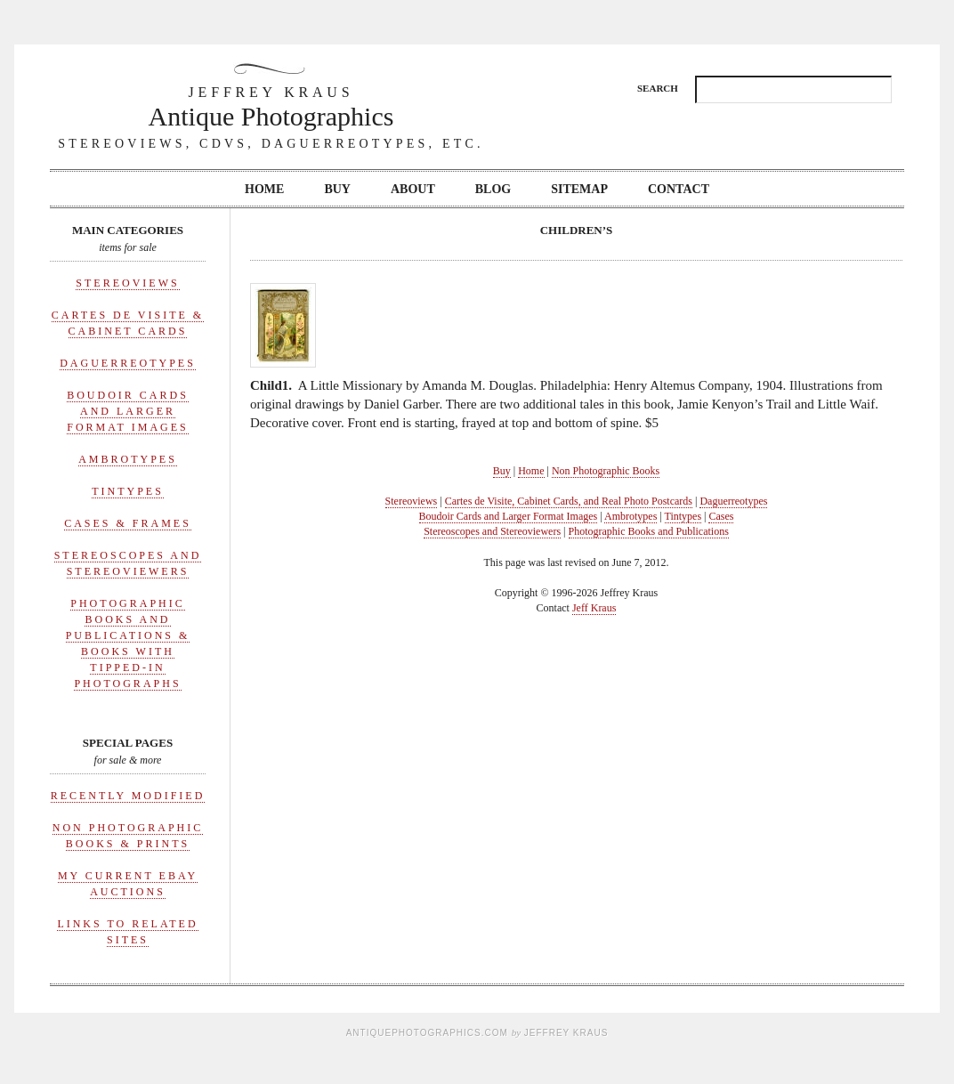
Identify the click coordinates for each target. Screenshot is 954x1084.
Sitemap (579, 189)
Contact (678, 189)
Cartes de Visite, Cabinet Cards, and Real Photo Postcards (568, 501)
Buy (337, 189)
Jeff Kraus (594, 608)
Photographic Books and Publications (649, 531)
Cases (720, 516)
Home (264, 189)
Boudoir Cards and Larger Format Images (128, 411)
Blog (493, 189)
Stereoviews (127, 283)
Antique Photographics (271, 106)
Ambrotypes (127, 459)
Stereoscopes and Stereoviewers (492, 531)
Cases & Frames (127, 523)
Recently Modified (128, 795)
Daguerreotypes (128, 363)
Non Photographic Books (605, 471)
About (413, 189)
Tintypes (128, 491)
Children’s (576, 230)
